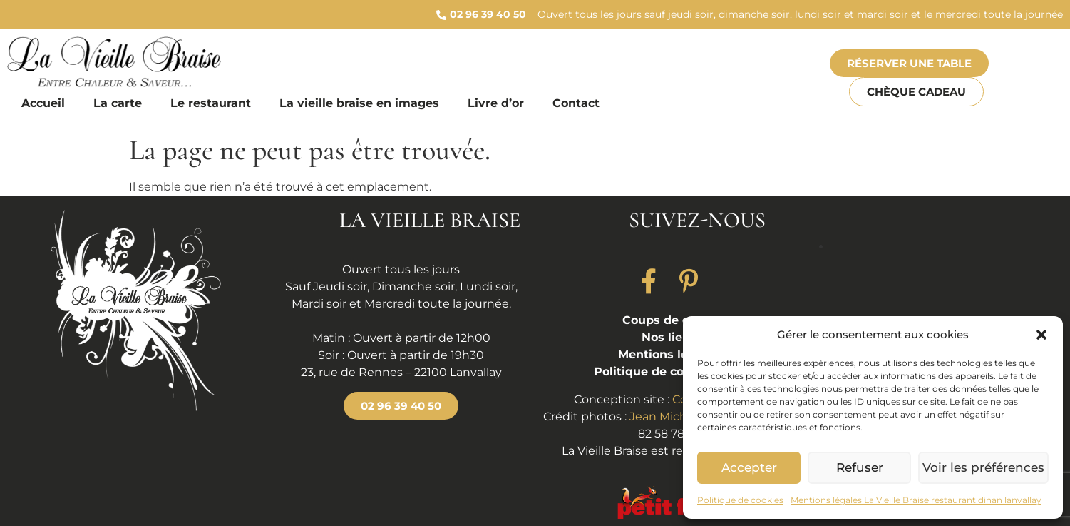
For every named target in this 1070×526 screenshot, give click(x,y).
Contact (576, 103)
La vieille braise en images (359, 103)
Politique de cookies (740, 500)
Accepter (751, 468)
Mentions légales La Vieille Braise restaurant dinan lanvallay (916, 500)
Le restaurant (210, 103)
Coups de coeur (669, 320)
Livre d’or (496, 103)
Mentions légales (669, 354)
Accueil (43, 103)
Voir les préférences (988, 468)
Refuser (866, 468)
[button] (1041, 335)
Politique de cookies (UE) (669, 371)
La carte (117, 103)
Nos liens (669, 337)
